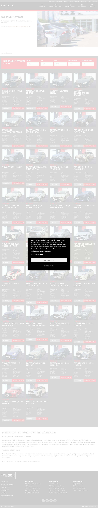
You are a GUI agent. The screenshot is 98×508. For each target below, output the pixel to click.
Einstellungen (49, 266)
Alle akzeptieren (49, 260)
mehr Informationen (37, 254)
